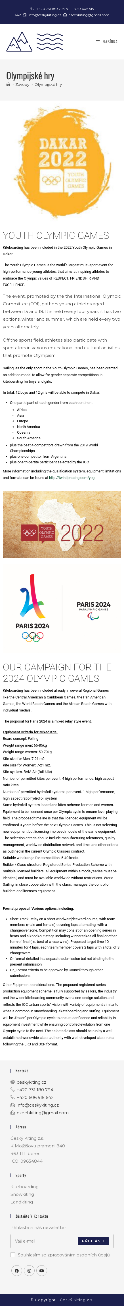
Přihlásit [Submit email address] (93, 1241)
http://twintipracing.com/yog (71, 478)
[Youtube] (41, 1270)
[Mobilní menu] (107, 41)
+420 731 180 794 (51, 9)
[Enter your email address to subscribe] (62, 1241)
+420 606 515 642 (35, 1097)
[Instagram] (29, 1270)
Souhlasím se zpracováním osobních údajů (60, 1255)
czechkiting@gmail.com (89, 15)
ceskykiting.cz (31, 1082)
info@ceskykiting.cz (44, 15)
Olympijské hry (48, 84)
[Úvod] (8, 84)
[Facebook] (16, 1270)
